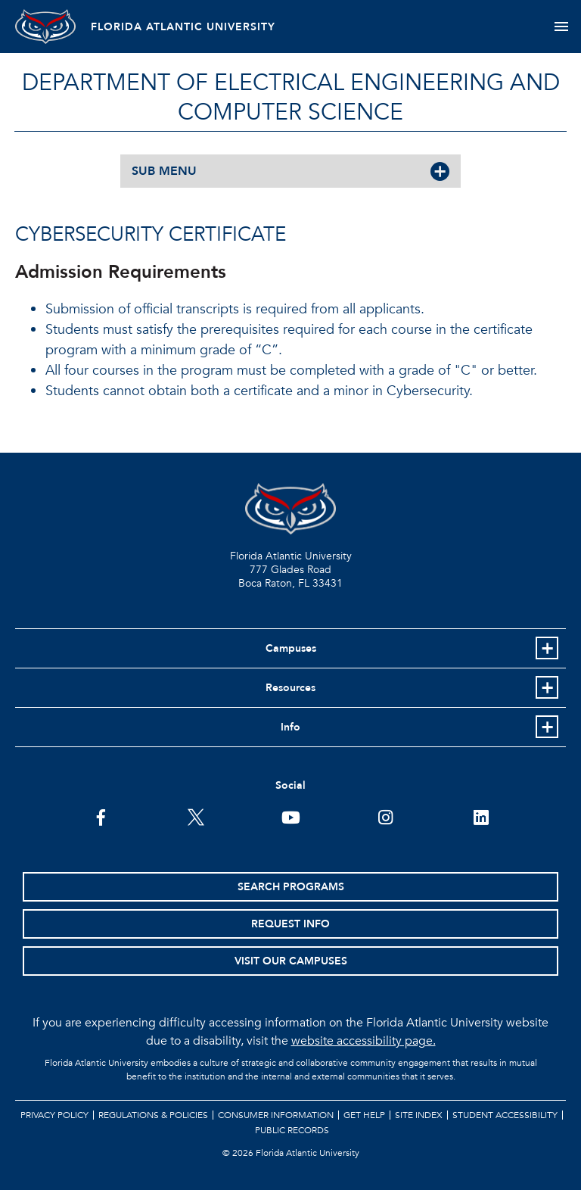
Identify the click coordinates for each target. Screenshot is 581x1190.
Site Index (419, 1115)
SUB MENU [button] (164, 171)
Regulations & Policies (153, 1115)
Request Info (290, 924)
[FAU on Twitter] (195, 816)
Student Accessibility (505, 1115)
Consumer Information (276, 1115)
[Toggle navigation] (560, 26)
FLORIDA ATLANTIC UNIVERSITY (183, 27)
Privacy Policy (54, 1115)
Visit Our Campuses (291, 961)
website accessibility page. (363, 1041)
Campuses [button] (291, 648)
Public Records (292, 1130)
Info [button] (290, 727)
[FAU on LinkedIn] (480, 816)
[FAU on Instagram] (385, 816)
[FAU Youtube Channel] (290, 816)
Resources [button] (290, 688)
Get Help (364, 1115)
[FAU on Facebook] (101, 816)
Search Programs (291, 887)
